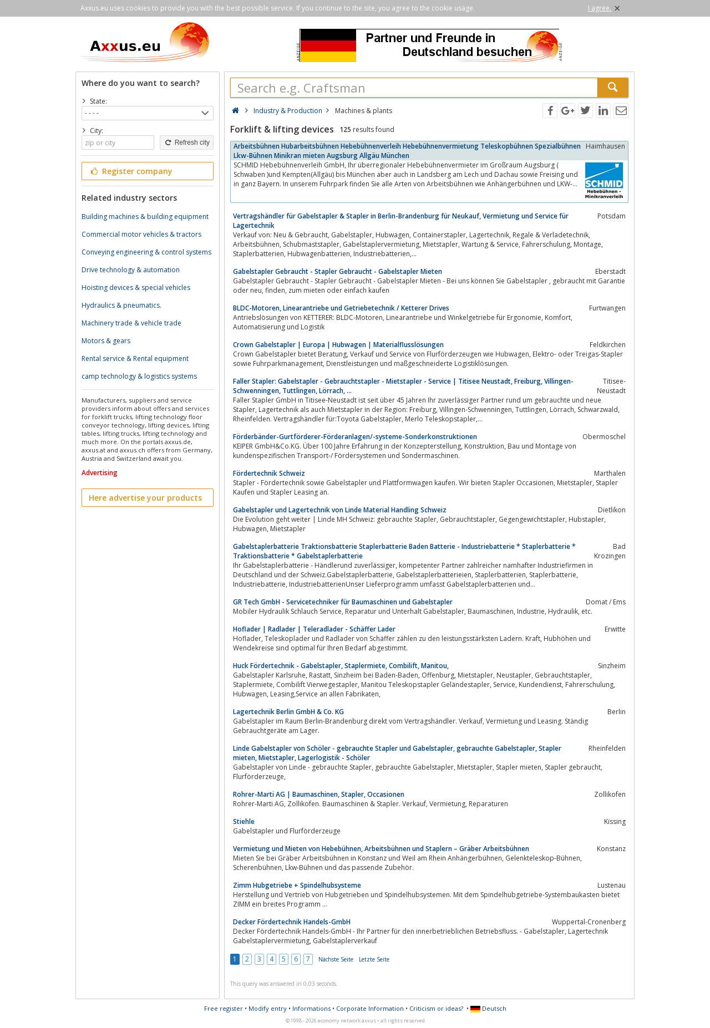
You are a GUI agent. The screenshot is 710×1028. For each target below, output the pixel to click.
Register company (131, 171)
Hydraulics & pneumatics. (121, 305)
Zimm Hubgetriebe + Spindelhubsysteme (297, 885)
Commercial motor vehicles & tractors (141, 234)
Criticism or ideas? (436, 1008)
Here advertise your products (145, 497)
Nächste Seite (335, 959)
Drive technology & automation (131, 269)
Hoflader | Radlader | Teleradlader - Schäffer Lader (314, 629)
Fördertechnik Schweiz (269, 473)
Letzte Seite (374, 959)
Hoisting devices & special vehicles (136, 287)
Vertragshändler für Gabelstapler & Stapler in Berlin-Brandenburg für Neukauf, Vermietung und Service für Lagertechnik (401, 220)
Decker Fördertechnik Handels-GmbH (292, 922)
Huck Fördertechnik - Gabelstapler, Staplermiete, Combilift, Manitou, (341, 665)
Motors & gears (106, 340)
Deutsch (488, 1008)
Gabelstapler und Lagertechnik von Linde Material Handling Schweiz (340, 510)
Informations (311, 1008)
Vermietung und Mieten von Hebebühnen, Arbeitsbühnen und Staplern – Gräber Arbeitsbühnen (381, 848)
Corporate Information (370, 1008)
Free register (223, 1008)
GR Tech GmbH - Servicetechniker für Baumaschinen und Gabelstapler (343, 602)
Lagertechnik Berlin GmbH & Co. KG (288, 711)
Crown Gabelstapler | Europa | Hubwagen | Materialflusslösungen (338, 344)
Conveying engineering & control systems (146, 252)
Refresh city (187, 142)
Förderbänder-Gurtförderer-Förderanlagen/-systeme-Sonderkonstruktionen (355, 436)
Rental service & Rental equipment (135, 358)
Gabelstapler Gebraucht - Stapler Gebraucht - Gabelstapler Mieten (337, 271)
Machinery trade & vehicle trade (131, 323)
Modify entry (267, 1008)
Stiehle (244, 821)
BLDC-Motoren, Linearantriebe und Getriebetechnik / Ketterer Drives (341, 308)
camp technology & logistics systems (139, 376)
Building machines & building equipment (145, 216)
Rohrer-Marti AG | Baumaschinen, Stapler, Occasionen (318, 794)
